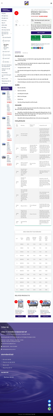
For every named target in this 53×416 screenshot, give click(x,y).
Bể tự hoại (4, 20)
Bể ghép (4, 13)
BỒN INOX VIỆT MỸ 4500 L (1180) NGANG (45, 312)
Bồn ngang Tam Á (6, 48)
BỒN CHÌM (4, 25)
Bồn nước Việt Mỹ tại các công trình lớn (6, 65)
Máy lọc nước (5, 78)
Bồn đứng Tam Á (6, 45)
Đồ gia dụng (4, 72)
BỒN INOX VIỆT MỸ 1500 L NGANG (32, 312)
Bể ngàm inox (5, 15)
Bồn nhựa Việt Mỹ (6, 30)
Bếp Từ (3, 23)
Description (18, 52)
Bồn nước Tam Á (6, 40)
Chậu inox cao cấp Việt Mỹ (6, 69)
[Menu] (2, 3)
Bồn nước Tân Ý (6, 51)
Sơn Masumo (5, 83)
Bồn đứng (4, 27)
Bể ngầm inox (5, 18)
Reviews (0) (25, 52)
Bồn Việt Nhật (6, 61)
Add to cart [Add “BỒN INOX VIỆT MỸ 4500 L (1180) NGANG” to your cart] (45, 316)
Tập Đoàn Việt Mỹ (9, 377)
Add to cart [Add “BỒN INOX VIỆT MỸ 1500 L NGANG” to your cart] (33, 316)
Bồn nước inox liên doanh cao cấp (5, 34)
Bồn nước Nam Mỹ (7, 37)
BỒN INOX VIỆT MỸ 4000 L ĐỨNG (19, 312)
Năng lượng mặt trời (6, 81)
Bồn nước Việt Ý (6, 58)
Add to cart (41, 32)
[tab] (18, 53)
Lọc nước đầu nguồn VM (6, 75)
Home (32, 9)
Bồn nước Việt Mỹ (6, 55)
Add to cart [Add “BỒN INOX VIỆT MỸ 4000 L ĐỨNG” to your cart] (20, 316)
